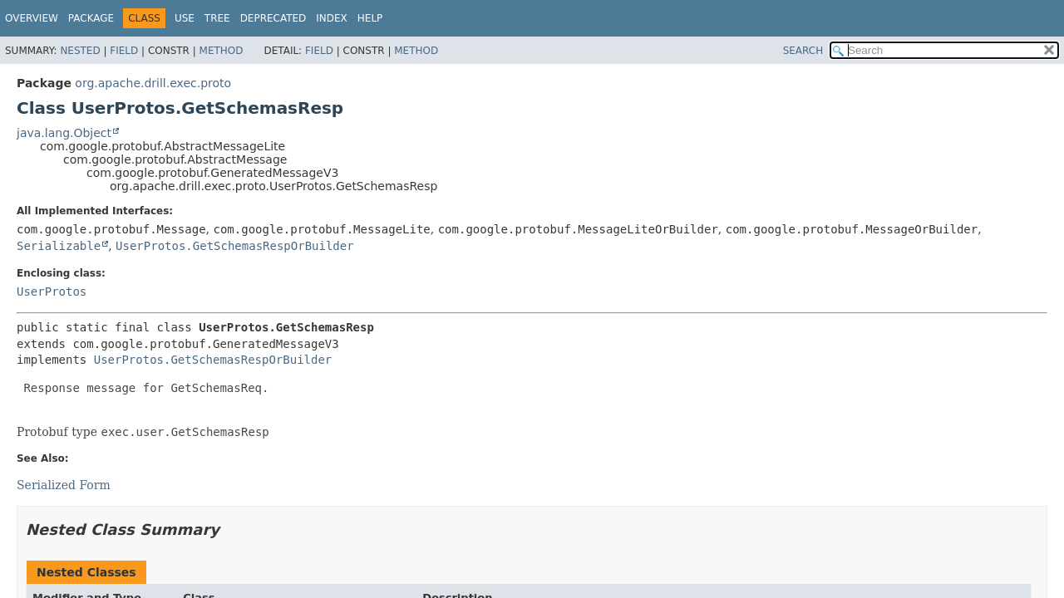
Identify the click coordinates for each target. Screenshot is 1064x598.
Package (91, 18)
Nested (80, 50)
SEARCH (803, 50)
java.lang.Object (64, 133)
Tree (217, 18)
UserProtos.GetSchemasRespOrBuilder (235, 245)
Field (124, 50)
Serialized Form (64, 485)
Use (185, 18)
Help (370, 18)
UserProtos (51, 291)
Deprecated (273, 18)
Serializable (59, 245)
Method (222, 50)
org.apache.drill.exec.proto (153, 83)
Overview (31, 18)
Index (331, 18)
